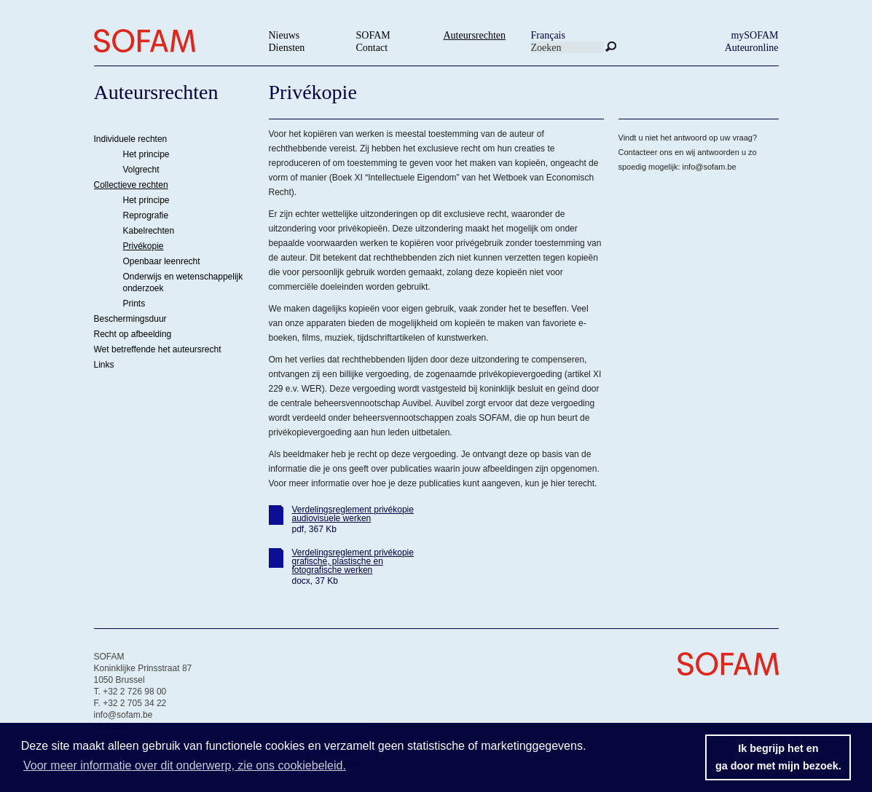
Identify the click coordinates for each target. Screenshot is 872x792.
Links (104, 365)
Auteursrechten (475, 35)
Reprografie (146, 215)
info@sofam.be (710, 166)
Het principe (146, 154)
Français (548, 35)
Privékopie (143, 246)
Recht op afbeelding (133, 334)
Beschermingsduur (130, 319)
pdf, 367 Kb (314, 529)
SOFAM (373, 35)
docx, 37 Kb (315, 581)
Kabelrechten (149, 231)
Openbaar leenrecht (161, 261)
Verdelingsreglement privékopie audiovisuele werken (353, 513)
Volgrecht (141, 170)
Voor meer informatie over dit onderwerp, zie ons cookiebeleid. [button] (184, 765)
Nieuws (284, 35)
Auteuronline (752, 47)
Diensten (287, 47)
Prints (134, 303)
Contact (372, 47)
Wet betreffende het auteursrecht (157, 349)
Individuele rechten (131, 139)
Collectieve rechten (131, 185)
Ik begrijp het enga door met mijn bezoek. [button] (778, 757)
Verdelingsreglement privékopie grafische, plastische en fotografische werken (353, 561)
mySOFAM (754, 35)
